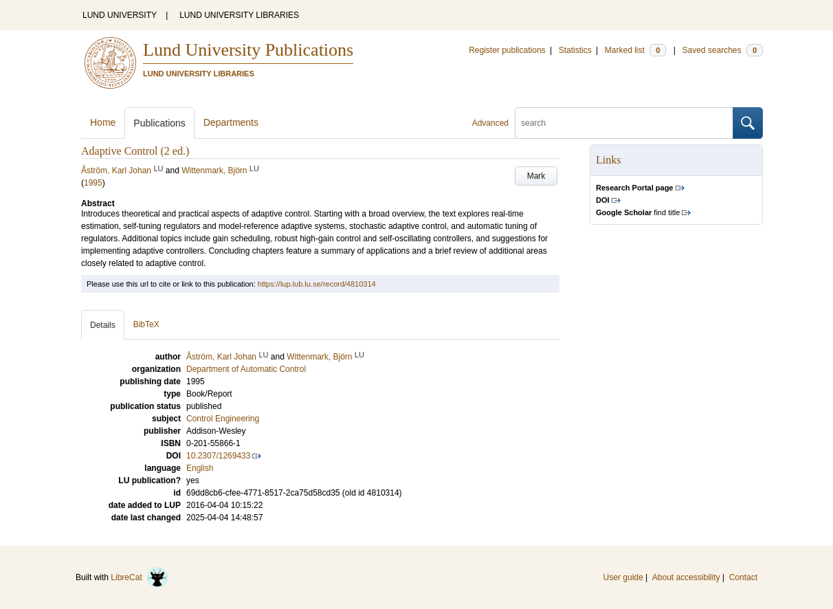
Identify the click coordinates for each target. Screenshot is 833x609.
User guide (623, 577)
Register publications (507, 50)
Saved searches (722, 50)
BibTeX (146, 324)
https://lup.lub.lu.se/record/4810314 (317, 284)
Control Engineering (222, 418)
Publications (159, 123)
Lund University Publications (248, 50)
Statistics (575, 50)
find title (638, 212)
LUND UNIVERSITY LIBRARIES (239, 15)
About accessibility (686, 577)
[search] (624, 123)
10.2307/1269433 (218, 456)
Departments (230, 122)
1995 (93, 183)
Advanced (490, 123)
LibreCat (139, 577)
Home (102, 122)
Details (102, 325)
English (199, 468)
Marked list (635, 50)
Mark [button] (536, 176)
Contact (743, 577)
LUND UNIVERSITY (119, 15)
